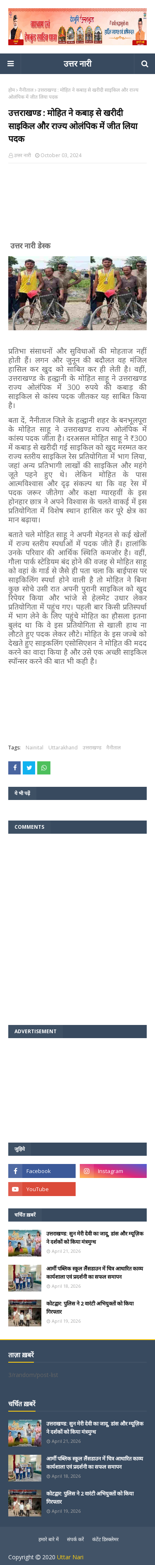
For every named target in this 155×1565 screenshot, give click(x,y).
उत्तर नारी (77, 63)
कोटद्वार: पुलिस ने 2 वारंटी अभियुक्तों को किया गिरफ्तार (90, 1307)
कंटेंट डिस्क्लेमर (105, 1539)
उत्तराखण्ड (92, 747)
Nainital (34, 747)
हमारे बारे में (48, 1539)
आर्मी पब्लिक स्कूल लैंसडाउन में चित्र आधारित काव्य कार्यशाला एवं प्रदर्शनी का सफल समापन (94, 1272)
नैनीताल (26, 89)
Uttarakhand (63, 747)
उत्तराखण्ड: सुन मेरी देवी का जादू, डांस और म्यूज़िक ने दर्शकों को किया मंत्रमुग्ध (94, 1237)
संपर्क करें (75, 1539)
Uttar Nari (70, 1557)
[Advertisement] (77, 206)
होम (11, 89)
